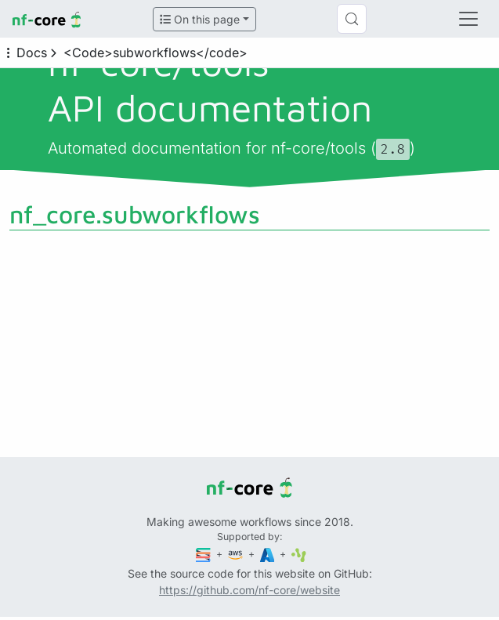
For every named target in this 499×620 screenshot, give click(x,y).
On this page (200, 19)
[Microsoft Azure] (268, 554)
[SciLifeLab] (298, 554)
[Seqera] (204, 554)
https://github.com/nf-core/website (249, 589)
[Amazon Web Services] (236, 554)
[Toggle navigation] (468, 19)
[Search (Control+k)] (352, 19)
